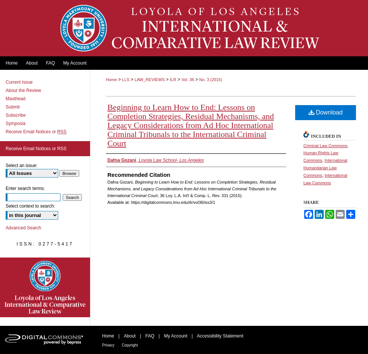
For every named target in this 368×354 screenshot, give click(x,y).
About (130, 336)
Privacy (108, 345)
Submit (13, 107)
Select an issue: (22, 165)
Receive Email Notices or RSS (36, 148)
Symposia (16, 123)
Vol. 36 (187, 79)
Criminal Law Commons (325, 145)
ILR (173, 79)
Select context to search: (30, 206)
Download (326, 112)
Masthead (16, 98)
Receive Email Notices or (36, 131)
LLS (126, 79)
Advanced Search (23, 227)
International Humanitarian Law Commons (325, 168)
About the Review (23, 90)
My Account (175, 336)
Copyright (130, 345)
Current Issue (19, 82)
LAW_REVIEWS (149, 79)
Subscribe (16, 115)
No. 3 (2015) (210, 79)
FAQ (149, 336)
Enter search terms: (25, 188)
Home (111, 79)
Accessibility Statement (220, 336)
